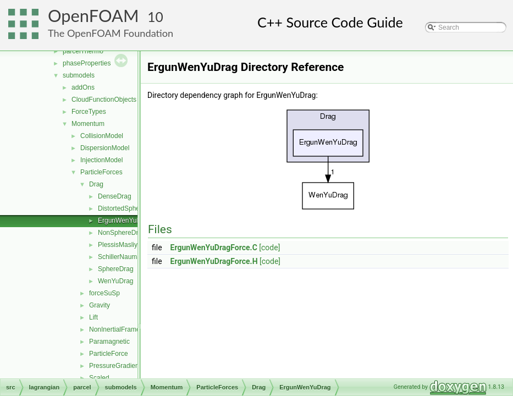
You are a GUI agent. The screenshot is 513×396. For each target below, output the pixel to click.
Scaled (99, 378)
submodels (79, 75)
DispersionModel (104, 148)
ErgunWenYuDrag (124, 220)
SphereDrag (116, 269)
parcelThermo (83, 51)
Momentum (87, 124)
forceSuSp (104, 293)
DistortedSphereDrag (129, 208)
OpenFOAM (93, 16)
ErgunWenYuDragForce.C (213, 247)
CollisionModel (101, 136)
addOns (83, 87)
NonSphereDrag (122, 233)
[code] (269, 247)
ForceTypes (88, 112)
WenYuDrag (115, 281)
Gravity (99, 305)
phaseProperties (87, 63)
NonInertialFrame (114, 329)
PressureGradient (115, 366)
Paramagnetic (109, 341)
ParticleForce (108, 354)
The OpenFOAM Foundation (110, 33)
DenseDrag (114, 196)
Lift (93, 317)
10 (155, 17)
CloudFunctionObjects (103, 99)
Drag (96, 184)
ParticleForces (101, 172)
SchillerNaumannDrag (130, 257)
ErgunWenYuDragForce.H (214, 261)
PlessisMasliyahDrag (128, 245)
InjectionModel (101, 160)
